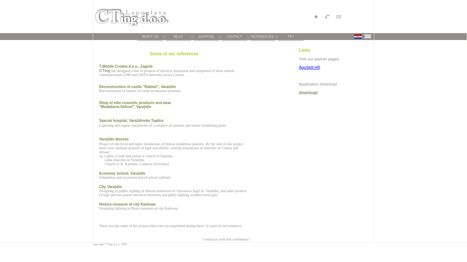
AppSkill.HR (309, 67)
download (308, 92)
